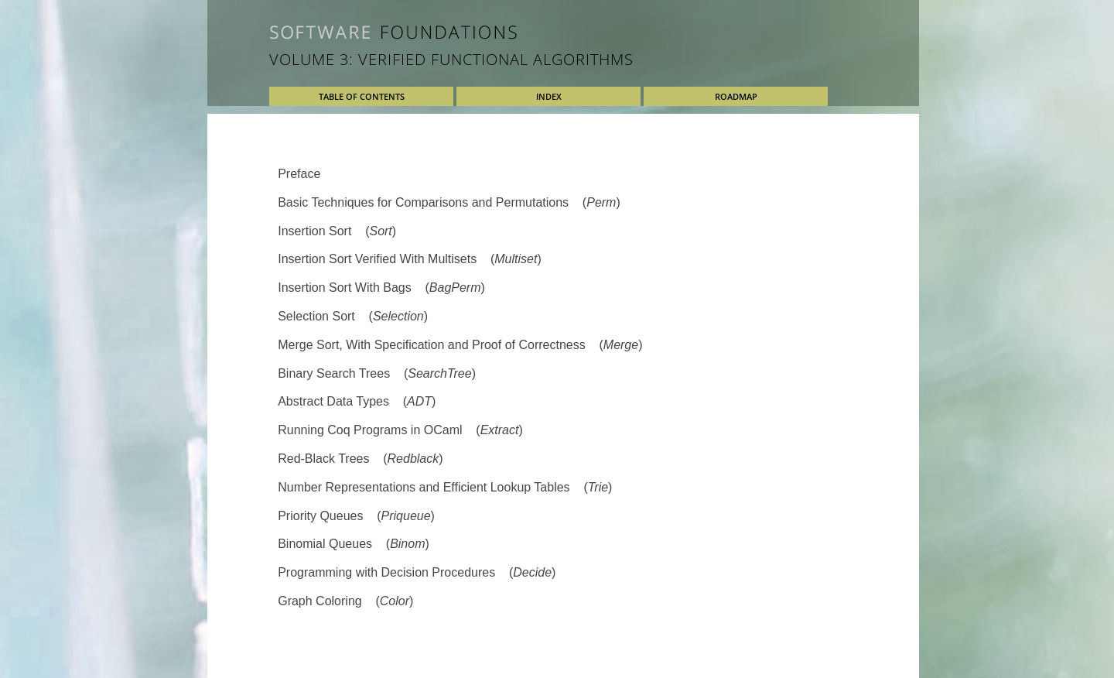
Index (549, 96)
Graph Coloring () (345, 601)
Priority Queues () (356, 515)
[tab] (563, 174)
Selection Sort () (353, 316)
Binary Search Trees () (377, 373)
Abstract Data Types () (357, 401)
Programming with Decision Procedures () (416, 572)
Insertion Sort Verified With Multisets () (410, 258)
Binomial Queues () (353, 543)
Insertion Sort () (337, 231)
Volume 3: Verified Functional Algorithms (451, 59)
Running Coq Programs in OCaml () (400, 430)
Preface (299, 173)
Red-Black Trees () (360, 458)
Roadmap (736, 96)
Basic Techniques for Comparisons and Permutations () (449, 202)
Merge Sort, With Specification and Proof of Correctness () (460, 344)
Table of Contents (362, 96)
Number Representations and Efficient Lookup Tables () (445, 487)
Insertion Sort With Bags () (381, 287)
